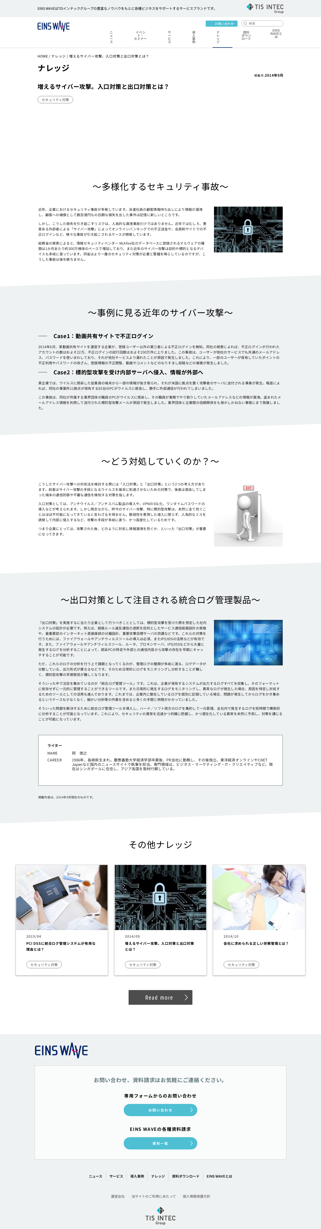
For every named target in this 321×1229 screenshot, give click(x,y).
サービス (170, 31)
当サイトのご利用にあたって (154, 1184)
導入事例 (191, 31)
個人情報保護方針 (196, 1184)
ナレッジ (212, 31)
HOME (43, 44)
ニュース (112, 31)
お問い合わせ (224, 23)
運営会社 (118, 1184)
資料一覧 (160, 1131)
